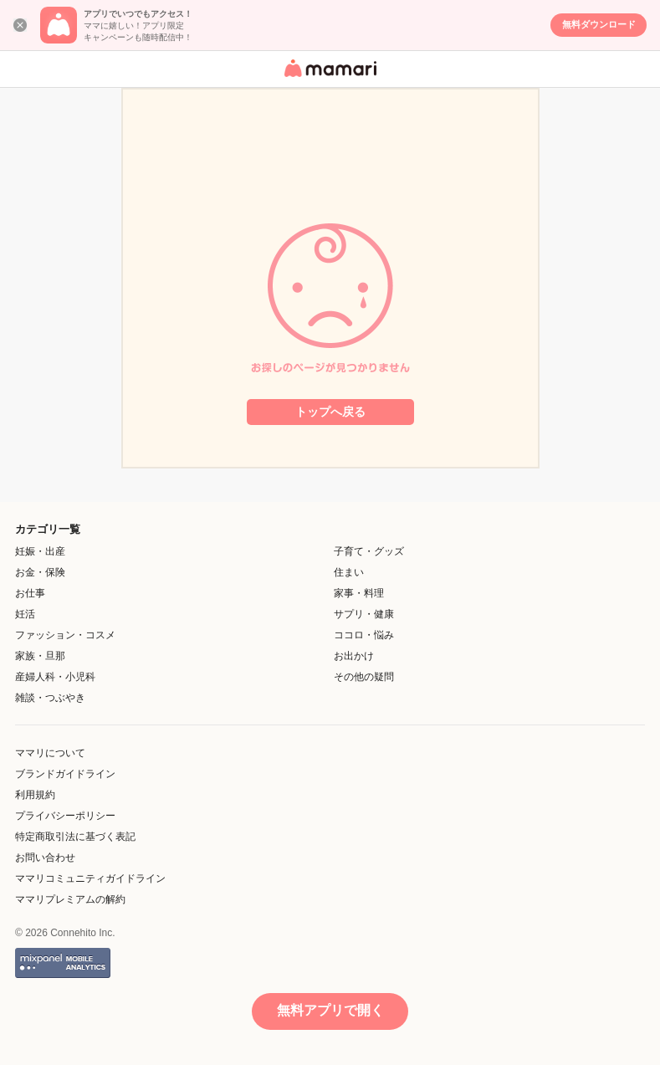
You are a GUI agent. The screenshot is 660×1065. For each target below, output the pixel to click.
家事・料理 (359, 593)
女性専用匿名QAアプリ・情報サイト (327, 78)
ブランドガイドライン (65, 774)
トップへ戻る (330, 411)
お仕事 (30, 593)
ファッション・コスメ (65, 635)
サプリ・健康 (364, 614)
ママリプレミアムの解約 (70, 899)
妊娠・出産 (40, 551)
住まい (349, 572)
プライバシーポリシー (65, 816)
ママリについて (50, 753)
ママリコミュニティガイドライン (90, 878)
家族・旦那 (40, 656)
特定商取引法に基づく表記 (75, 836)
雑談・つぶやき (50, 698)
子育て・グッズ (369, 551)
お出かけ (354, 656)
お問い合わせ (45, 857)
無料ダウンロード (599, 24)
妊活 (25, 614)
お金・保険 (40, 572)
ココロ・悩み (364, 635)
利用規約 (35, 795)
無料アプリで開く (330, 1010)
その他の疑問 (364, 677)
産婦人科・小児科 (55, 677)
